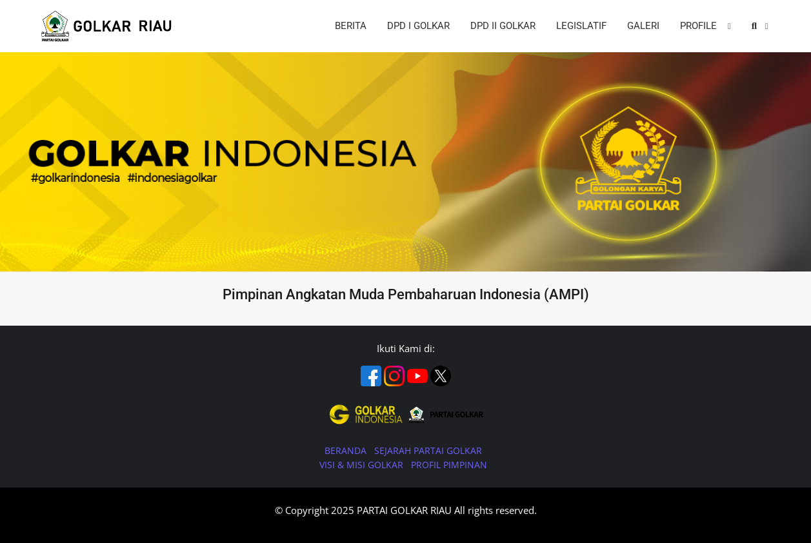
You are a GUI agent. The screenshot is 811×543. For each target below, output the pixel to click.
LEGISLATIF (581, 26)
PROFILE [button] (699, 26)
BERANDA (347, 450)
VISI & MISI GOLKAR (362, 465)
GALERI (643, 26)
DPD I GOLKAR (418, 26)
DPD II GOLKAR (503, 26)
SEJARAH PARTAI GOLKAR (428, 450)
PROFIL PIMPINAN (449, 465)
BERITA (350, 26)
